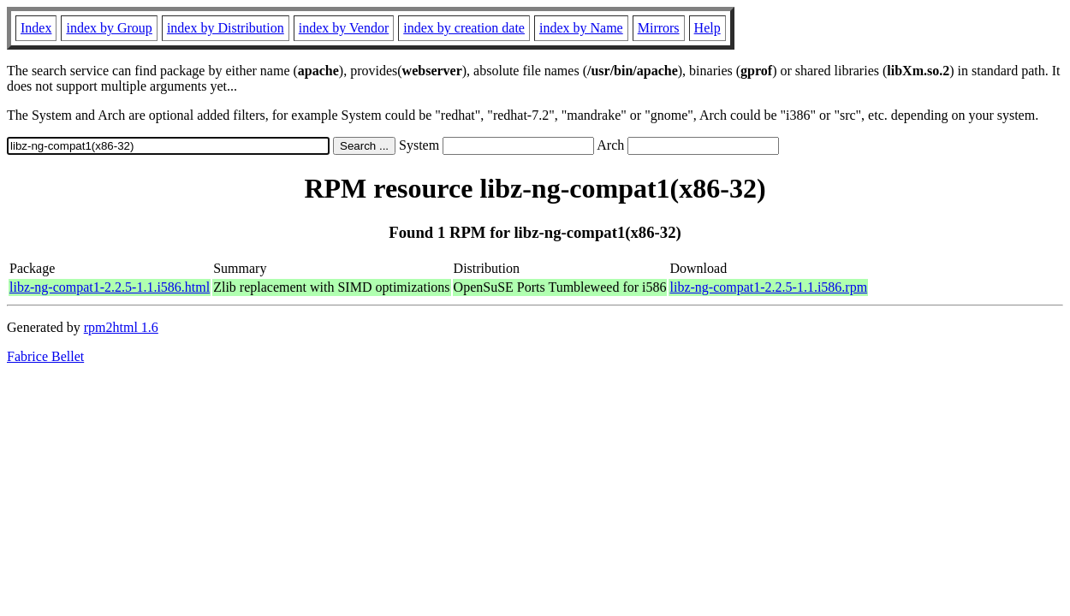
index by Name (581, 28)
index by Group (109, 28)
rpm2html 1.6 (121, 327)
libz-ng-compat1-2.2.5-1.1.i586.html (109, 287)
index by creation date (464, 28)
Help (707, 28)
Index (36, 28)
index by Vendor (344, 28)
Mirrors (659, 28)
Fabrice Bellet (45, 356)
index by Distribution (225, 28)
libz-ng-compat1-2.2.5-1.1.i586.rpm (768, 287)
